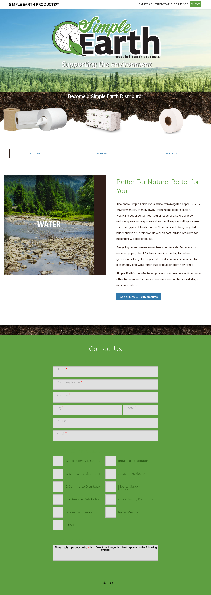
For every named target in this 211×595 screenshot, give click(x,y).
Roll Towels (181, 4)
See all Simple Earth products (139, 296)
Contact (195, 4)
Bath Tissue (145, 4)
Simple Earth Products (34, 4)
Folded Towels (163, 4)
